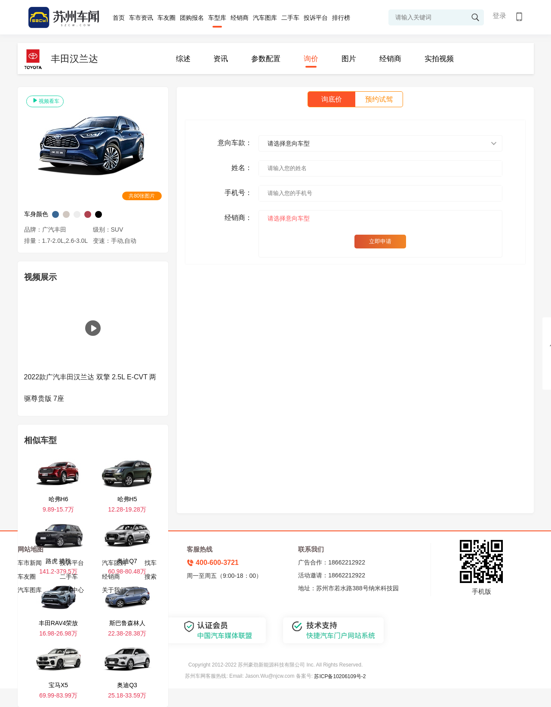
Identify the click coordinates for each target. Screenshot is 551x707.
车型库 (217, 17)
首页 (119, 17)
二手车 (290, 17)
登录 (499, 15)
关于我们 (114, 589)
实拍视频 (439, 59)
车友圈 (166, 17)
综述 (183, 59)
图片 (349, 59)
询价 (311, 59)
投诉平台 (316, 17)
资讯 (220, 59)
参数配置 (265, 59)
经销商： (238, 217)
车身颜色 (36, 214)
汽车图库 (265, 17)
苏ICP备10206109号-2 (340, 676)
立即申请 (380, 241)
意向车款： (235, 142)
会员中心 (72, 589)
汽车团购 (114, 562)
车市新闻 (30, 562)
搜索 (151, 576)
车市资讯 (141, 17)
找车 (151, 562)
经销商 (240, 17)
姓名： (241, 167)
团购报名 (192, 17)
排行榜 (341, 17)
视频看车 (45, 101)
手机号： (238, 192)
